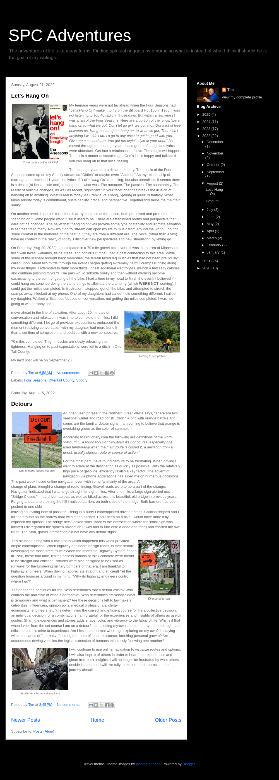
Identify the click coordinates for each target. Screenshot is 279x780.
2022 (206, 136)
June (211, 217)
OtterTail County (61, 380)
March (212, 238)
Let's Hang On (30, 96)
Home (97, 720)
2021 (206, 261)
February (214, 245)
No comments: (69, 373)
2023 (206, 129)
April (211, 231)
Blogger (188, 764)
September (216, 172)
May (211, 224)
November (215, 153)
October (214, 165)
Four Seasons (35, 380)
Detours (21, 404)
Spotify (81, 380)
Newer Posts (25, 720)
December (215, 142)
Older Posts (168, 720)
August (213, 183)
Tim (230, 90)
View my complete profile (242, 97)
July (210, 209)
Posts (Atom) (43, 731)
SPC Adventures (69, 35)
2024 (206, 122)
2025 (206, 114)
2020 (206, 268)
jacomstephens (148, 764)
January (214, 252)
